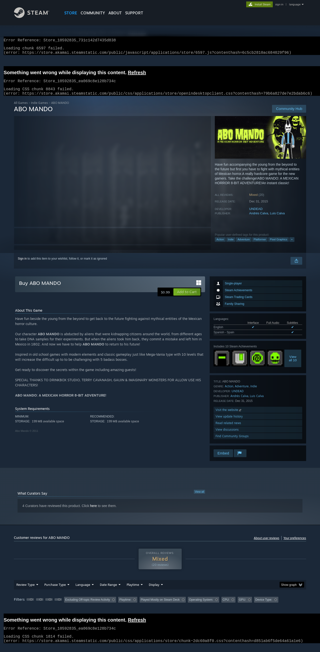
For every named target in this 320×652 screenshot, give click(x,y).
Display (154, 590)
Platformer (260, 245)
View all (199, 497)
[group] (160, 606)
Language (82, 590)
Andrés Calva (258, 219)
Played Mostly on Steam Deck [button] (160, 605)
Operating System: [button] (201, 605)
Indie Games (39, 108)
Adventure (243, 245)
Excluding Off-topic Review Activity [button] (87, 605)
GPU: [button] (242, 605)
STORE (70, 12)
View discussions (227, 435)
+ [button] (291, 245)
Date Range (108, 590)
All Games (21, 108)
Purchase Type (55, 590)
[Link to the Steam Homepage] (35, 17)
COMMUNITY (93, 12)
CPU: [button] (226, 605)
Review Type (25, 590)
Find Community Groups (232, 442)
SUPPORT (134, 12)
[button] (187, 298)
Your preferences (294, 544)
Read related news (228, 429)
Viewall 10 (293, 364)
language (295, 4)
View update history (229, 422)
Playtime (133, 590)
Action (220, 245)
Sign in (22, 264)
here (93, 512)
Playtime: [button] (125, 605)
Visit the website (229, 415)
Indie (231, 245)
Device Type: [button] (263, 605)
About (115, 12)
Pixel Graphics (278, 245)
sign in (279, 4)
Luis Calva (277, 219)
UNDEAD (256, 215)
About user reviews (266, 544)
